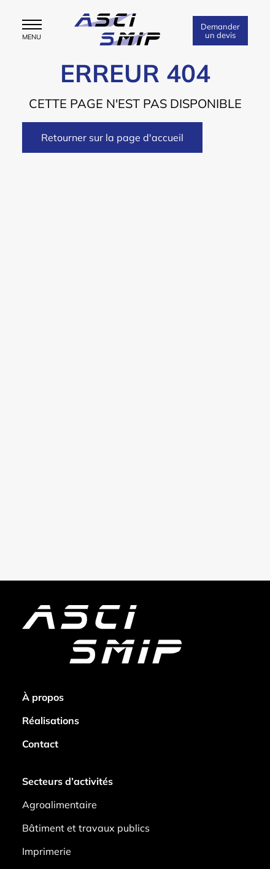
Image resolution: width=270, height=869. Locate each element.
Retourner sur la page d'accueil (112, 137)
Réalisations (50, 720)
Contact (40, 744)
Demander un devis (220, 30)
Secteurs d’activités (67, 781)
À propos (43, 697)
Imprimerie (46, 851)
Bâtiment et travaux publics (86, 828)
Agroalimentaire (59, 804)
